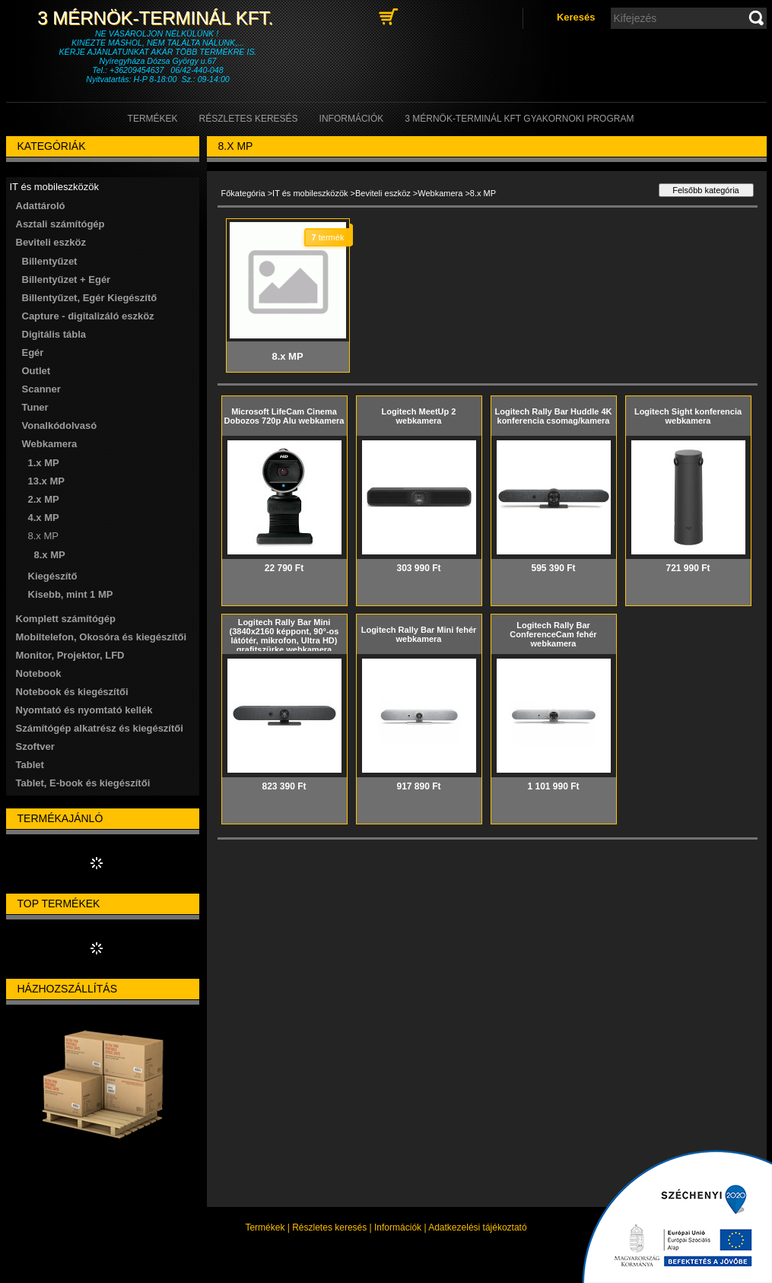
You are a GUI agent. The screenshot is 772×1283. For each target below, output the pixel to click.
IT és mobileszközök (310, 193)
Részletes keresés (329, 1227)
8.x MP (49, 555)
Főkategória (243, 193)
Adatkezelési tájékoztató (477, 1227)
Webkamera (440, 193)
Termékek (264, 1227)
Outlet (36, 370)
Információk (397, 1227)
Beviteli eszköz (383, 193)
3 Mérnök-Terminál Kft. (157, 18)
